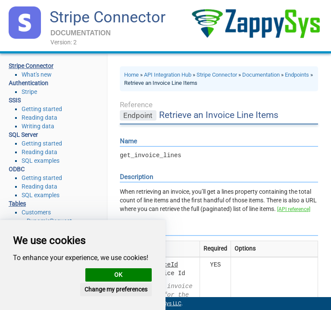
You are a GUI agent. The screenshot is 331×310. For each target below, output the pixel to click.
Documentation (261, 74)
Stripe (29, 91)
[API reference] (293, 209)
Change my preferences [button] (115, 289)
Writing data (38, 126)
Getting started (42, 108)
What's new (37, 74)
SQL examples (40, 160)
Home (131, 74)
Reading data (39, 117)
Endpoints (297, 74)
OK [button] (118, 274)
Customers (36, 212)
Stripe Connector (108, 17)
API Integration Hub (167, 74)
